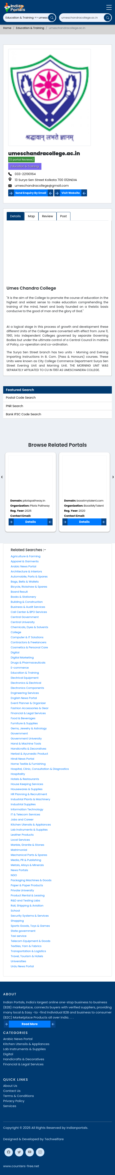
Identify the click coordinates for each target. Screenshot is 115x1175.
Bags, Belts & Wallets (25, 582)
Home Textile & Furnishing (28, 764)
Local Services (20, 840)
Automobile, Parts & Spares (29, 577)
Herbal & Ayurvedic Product (29, 754)
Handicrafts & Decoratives (28, 749)
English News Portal (24, 698)
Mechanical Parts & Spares (29, 855)
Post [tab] (63, 216)
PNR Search (14, 406)
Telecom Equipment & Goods (30, 941)
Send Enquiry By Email (30, 192)
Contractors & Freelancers (28, 642)
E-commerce (20, 668)
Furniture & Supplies (24, 723)
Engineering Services (25, 693)
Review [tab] (47, 216)
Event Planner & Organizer (28, 703)
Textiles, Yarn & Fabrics (26, 946)
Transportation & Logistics (28, 951)
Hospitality (18, 774)
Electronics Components (27, 688)
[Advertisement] (57, 253)
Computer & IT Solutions (27, 637)
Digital (15, 652)
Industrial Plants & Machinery (30, 799)
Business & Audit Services (28, 607)
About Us (10, 1085)
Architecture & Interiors (26, 571)
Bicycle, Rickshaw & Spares (29, 587)
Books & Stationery (23, 597)
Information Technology (27, 809)
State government (23, 931)
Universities (18, 961)
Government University (26, 739)
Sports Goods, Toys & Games (30, 926)
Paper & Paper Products (27, 885)
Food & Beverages (23, 718)
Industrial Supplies (23, 804)
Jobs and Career (22, 820)
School (15, 911)
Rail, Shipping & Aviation (27, 906)
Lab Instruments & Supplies (29, 830)
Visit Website (70, 193)
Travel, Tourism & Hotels (27, 956)
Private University (22, 890)
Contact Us (12, 1091)
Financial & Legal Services (28, 713)
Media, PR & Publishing (26, 860)
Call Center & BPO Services (29, 612)
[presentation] (2, 477)
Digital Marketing (22, 658)
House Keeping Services (27, 784)
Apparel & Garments (25, 561)
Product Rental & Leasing (28, 895)
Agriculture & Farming (25, 556)
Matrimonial (19, 850)
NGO (14, 875)
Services (9, 1106)
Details (30, 522)
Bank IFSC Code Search (23, 414)
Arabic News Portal (23, 566)
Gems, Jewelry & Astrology (29, 728)
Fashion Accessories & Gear (30, 708)
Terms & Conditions (18, 1096)
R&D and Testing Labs (25, 900)
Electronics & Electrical (26, 683)
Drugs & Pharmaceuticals (28, 663)
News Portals (19, 870)
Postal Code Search (21, 397)
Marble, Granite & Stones (27, 845)
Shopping (17, 921)
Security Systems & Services (30, 916)
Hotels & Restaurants (25, 779)
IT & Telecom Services (25, 814)
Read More (30, 1024)
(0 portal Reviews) (21, 160)
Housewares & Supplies (26, 789)
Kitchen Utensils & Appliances (31, 825)
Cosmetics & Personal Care (29, 647)
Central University (23, 622)
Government (19, 733)
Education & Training (30, 28)
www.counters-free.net (21, 1166)
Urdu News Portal (22, 966)
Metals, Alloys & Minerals (27, 865)
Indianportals (76, 1127)
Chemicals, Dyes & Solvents (29, 627)
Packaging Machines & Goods (31, 880)
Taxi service (18, 936)
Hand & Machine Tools (26, 744)
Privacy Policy (13, 1101)
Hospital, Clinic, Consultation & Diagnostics (40, 769)
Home (7, 28)
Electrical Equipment (24, 678)
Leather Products (22, 835)
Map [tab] (31, 216)
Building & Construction (27, 602)
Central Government (25, 617)
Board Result (19, 592)
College (16, 632)
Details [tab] (15, 216)
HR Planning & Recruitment (29, 794)
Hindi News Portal (22, 759)
